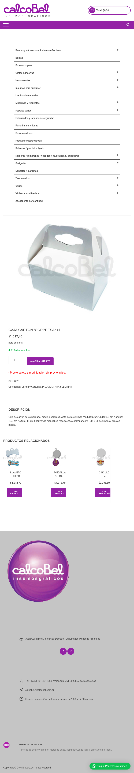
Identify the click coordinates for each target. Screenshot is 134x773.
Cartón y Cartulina (31, 386)
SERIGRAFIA (21, 163)
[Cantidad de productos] (16, 360)
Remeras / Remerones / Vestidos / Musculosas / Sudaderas (47, 155)
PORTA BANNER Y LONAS (27, 125)
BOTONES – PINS (24, 65)
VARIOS (19, 186)
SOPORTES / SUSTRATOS (27, 171)
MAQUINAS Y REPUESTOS (28, 103)
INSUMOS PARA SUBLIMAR (57, 386)
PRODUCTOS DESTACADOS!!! (29, 140)
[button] (124, 226)
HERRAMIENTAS (23, 80)
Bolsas (19, 57)
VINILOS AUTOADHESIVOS (27, 193)
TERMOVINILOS (23, 178)
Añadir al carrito (40, 361)
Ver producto (15, 492)
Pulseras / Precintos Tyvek (30, 148)
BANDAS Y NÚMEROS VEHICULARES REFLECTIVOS (38, 50)
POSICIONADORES (24, 133)
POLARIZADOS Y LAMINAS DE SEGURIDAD (35, 118)
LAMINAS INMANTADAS (27, 95)
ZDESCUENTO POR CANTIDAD (29, 201)
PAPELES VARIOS (24, 110)
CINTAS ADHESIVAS (25, 73)
